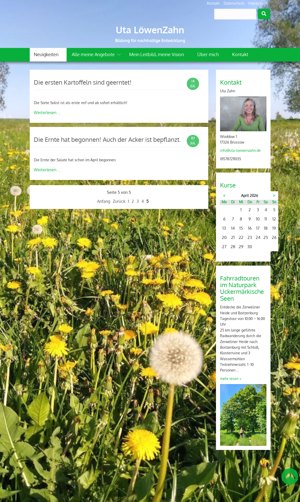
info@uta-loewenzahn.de (240, 150)
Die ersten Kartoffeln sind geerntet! (82, 82)
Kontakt (213, 3)
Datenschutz (234, 3)
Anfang (103, 201)
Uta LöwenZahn (150, 30)
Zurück (119, 201)
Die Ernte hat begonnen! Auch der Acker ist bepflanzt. (107, 139)
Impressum (257, 3)
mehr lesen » (230, 378)
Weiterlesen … (47, 112)
